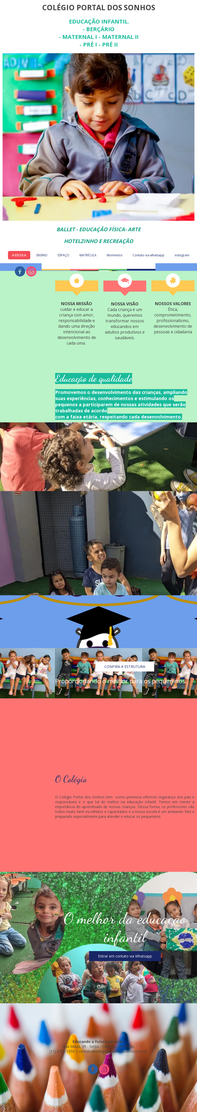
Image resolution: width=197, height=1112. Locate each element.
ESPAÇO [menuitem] (63, 255)
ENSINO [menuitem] (41, 255)
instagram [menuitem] (182, 255)
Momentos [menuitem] (114, 255)
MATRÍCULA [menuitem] (88, 255)
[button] (124, 666)
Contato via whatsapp (148, 255)
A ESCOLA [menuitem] (19, 255)
